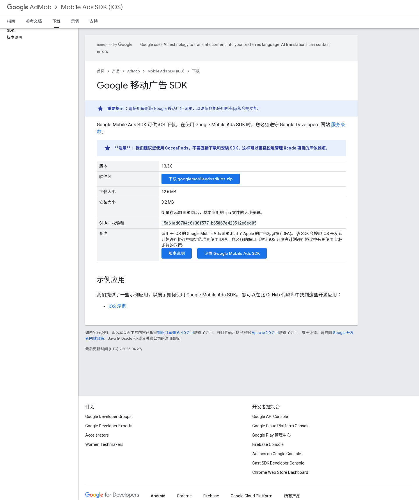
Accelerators (97, 435)
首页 (100, 71)
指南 (11, 21)
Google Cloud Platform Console (281, 426)
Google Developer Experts (108, 426)
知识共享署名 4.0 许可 (175, 332)
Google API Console (270, 416)
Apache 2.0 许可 (265, 332)
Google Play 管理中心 (271, 435)
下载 (196, 71)
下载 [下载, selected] (56, 21)
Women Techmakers (104, 444)
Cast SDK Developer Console (278, 463)
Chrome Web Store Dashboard (280, 472)
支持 (94, 21)
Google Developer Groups (108, 416)
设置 (232, 253)
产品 (116, 71)
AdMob (29, 7)
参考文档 (34, 21)
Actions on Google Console (276, 453)
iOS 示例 (117, 306)
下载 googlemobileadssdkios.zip (200, 179)
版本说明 (176, 253)
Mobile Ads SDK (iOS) (92, 7)
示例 (75, 21)
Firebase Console (268, 444)
